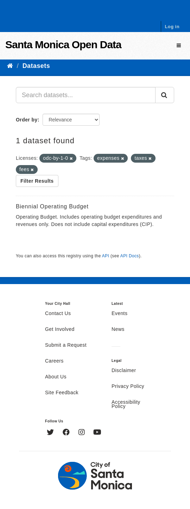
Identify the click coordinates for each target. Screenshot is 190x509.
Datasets (36, 65)
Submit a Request (66, 345)
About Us (55, 377)
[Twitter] (51, 433)
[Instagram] (82, 433)
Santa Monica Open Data (63, 44)
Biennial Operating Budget (52, 206)
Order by (27, 119)
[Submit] (164, 95)
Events (119, 313)
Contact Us (58, 313)
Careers (54, 361)
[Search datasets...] (86, 95)
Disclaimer (124, 370)
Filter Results (37, 181)
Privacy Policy (128, 386)
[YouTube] (97, 433)
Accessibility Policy (126, 404)
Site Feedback (61, 392)
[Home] (10, 65)
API (105, 255)
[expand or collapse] (179, 45)
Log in (172, 26)
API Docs (129, 255)
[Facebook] (67, 433)
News (118, 329)
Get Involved (60, 329)
